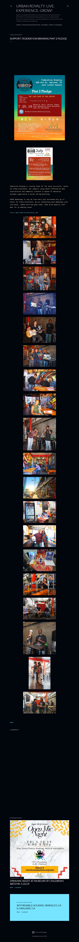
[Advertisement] (39, 797)
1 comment (18, 887)
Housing (44, 25)
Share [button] (11, 722)
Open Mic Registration (31, 25)
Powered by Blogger (39, 932)
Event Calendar (55, 25)
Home (18, 25)
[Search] (68, 6)
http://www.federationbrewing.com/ (24, 213)
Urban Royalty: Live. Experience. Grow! (35, 8)
